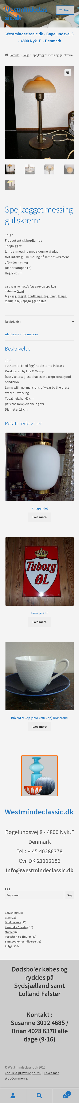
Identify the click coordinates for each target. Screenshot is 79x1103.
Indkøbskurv (62, 1092)
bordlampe (35, 296)
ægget (22, 296)
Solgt (26, 55)
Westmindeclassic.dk (26, 13)
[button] (67, 72)
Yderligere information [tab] (21, 334)
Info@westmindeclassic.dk (40, 870)
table (42, 301)
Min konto (13, 1096)
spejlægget (30, 301)
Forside (14, 55)
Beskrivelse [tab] (13, 322)
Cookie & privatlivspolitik (23, 1073)
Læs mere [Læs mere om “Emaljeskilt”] (39, 622)
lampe (62, 296)
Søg (7, 889)
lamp (53, 296)
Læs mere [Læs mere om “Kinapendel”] (39, 517)
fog (46, 296)
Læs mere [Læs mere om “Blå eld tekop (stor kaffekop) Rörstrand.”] (39, 727)
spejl (18, 301)
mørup (9, 301)
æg (14, 296)
